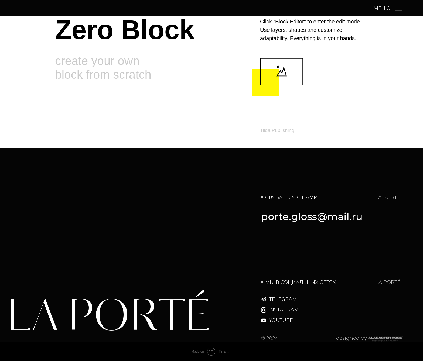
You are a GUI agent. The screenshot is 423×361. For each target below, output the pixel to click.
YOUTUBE (281, 320)
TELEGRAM (283, 299)
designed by (351, 338)
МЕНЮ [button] (382, 8)
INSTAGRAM (284, 310)
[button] (398, 8)
